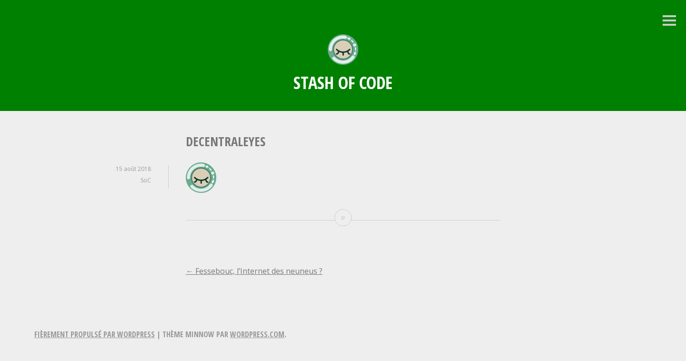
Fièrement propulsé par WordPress (94, 334)
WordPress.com (257, 334)
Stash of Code (343, 82)
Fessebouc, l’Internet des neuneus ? (254, 271)
